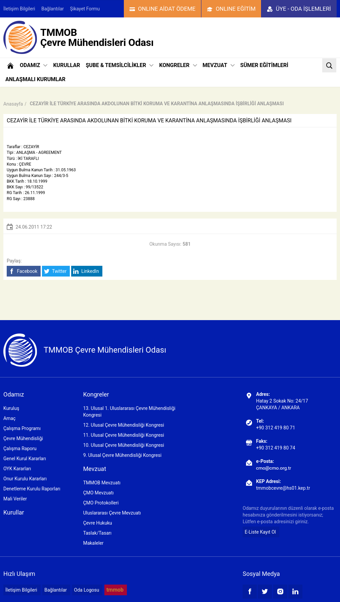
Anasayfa (13, 104)
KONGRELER (178, 65)
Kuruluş (11, 408)
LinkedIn (86, 271)
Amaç (9, 418)
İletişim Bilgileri (19, 8)
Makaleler (93, 543)
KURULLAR (66, 65)
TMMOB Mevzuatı (101, 482)
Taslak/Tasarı (97, 533)
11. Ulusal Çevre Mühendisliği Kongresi (123, 435)
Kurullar (13, 512)
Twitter (55, 271)
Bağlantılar (52, 8)
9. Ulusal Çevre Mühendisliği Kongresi (122, 455)
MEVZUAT (219, 65)
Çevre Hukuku (97, 523)
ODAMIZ (33, 65)
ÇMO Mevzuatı (98, 492)
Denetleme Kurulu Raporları (31, 488)
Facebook (23, 271)
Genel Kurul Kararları (24, 458)
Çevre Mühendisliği (23, 438)
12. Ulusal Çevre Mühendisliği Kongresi (123, 425)
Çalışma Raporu (20, 448)
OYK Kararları (17, 468)
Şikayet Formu (85, 8)
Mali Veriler (15, 498)
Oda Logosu (86, 590)
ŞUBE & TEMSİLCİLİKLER (119, 65)
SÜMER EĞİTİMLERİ (264, 65)
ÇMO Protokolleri (101, 502)
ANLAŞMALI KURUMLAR (35, 79)
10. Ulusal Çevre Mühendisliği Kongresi (123, 445)
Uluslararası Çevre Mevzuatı (112, 513)
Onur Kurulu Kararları (25, 478)
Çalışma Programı (22, 428)
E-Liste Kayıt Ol (260, 532)
